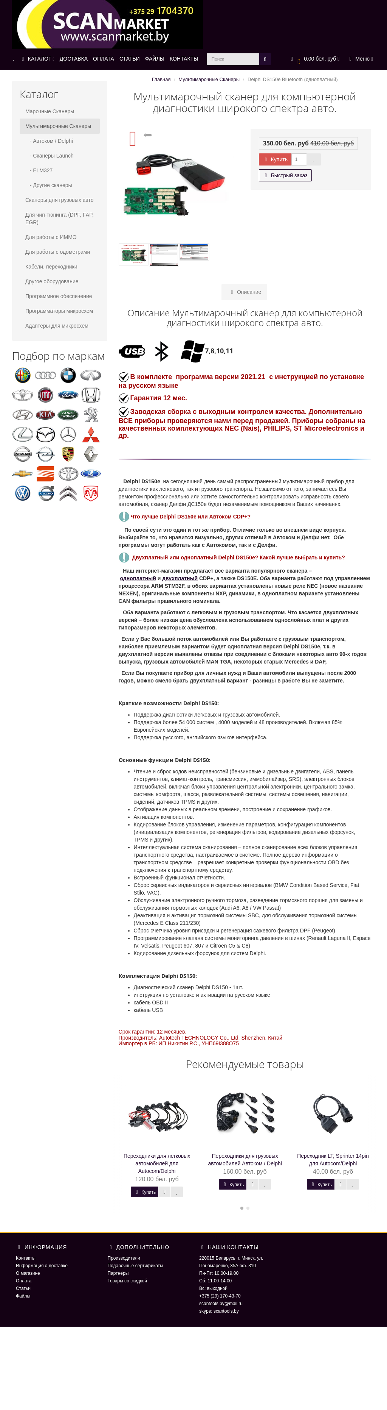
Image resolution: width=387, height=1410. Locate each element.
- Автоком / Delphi (49, 141)
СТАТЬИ (129, 59)
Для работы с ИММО (51, 237)
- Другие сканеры (48, 185)
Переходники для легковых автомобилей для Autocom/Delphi (157, 1163)
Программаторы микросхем (59, 311)
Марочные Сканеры (49, 111)
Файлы (23, 1296)
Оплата (23, 1281)
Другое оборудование (52, 281)
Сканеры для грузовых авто (59, 200)
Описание (244, 292)
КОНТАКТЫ (184, 59)
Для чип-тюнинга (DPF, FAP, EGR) (59, 218)
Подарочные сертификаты (135, 1265)
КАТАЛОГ (37, 59)
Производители (124, 1258)
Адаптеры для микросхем (56, 326)
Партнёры (118, 1273)
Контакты (26, 1258)
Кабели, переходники (51, 267)
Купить (275, 159)
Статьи (23, 1288)
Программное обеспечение (58, 296)
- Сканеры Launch (49, 156)
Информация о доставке (42, 1265)
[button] (314, 59)
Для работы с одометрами (57, 252)
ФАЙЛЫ (154, 59)
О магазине (28, 1273)
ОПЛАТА (103, 59)
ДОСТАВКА (74, 59)
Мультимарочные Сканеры (58, 126)
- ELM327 (39, 170)
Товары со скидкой (127, 1281)
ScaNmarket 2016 (309, 1341)
